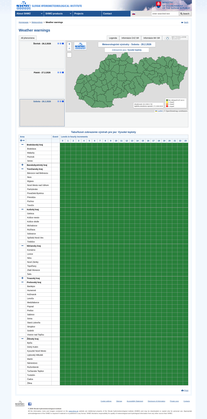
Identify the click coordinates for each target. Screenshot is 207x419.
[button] (69, 44)
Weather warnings (54, 22)
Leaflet (159, 111)
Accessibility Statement (135, 401)
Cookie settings (106, 401)
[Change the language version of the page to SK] (133, 14)
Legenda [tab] (113, 38)
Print (186, 390)
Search (186, 14)
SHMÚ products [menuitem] (54, 13)
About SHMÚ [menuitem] (24, 13)
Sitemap (119, 401)
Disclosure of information (156, 401)
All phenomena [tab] (27, 38)
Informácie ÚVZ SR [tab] (130, 38)
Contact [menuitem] (107, 13)
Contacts (187, 401)
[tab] (175, 37)
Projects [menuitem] (78, 13)
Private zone (174, 401)
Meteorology (37, 22)
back (186, 22)
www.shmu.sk (73, 411)
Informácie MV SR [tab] (151, 38)
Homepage (24, 22)
